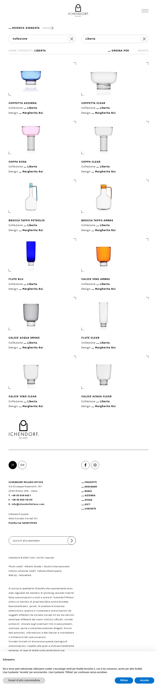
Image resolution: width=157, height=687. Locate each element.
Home (13, 50)
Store (88, 500)
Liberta (32, 107)
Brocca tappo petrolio (27, 220)
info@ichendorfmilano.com (28, 504)
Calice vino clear (22, 396)
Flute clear (90, 337)
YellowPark (25, 575)
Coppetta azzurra (23, 103)
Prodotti (25, 50)
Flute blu (16, 279)
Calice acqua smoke (24, 337)
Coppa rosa (17, 161)
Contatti (90, 508)
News (88, 491)
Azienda (90, 495)
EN (22, 465)
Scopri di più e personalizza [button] (24, 680)
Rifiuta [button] (124, 680)
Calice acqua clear (96, 396)
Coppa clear (91, 161)
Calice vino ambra (95, 279)
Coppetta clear (93, 103)
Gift (87, 504)
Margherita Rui (32, 112)
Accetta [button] (144, 680)
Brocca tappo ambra (97, 220)
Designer (91, 486)
